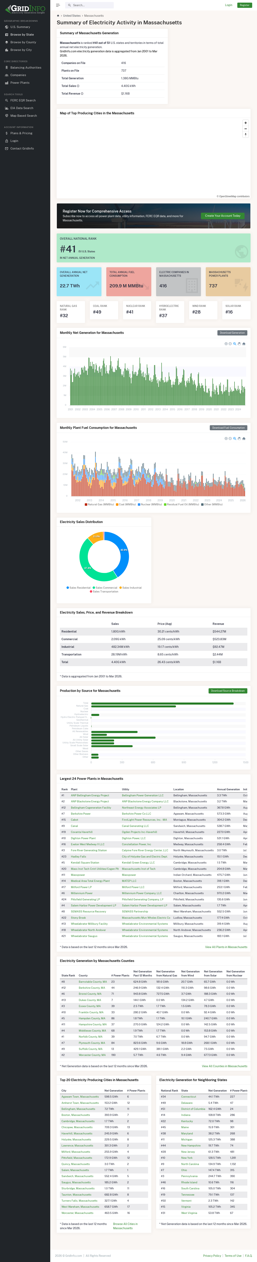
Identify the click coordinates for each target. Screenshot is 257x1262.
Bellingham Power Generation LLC (143, 795)
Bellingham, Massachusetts (78, 1108)
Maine (185, 1127)
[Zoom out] (246, 129)
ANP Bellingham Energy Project (90, 795)
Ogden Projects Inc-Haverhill (139, 832)
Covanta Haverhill (82, 832)
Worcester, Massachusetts (77, 1213)
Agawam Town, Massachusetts (80, 1096)
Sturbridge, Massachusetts (78, 1188)
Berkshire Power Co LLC (136, 813)
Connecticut (188, 1096)
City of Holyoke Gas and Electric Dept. (145, 856)
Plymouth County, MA (92, 1042)
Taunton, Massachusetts (76, 1194)
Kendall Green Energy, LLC (138, 862)
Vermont (186, 1200)
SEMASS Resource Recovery (88, 911)
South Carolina (190, 1188)
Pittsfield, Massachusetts (76, 1157)
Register (245, 5)
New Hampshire (191, 1145)
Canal (74, 826)
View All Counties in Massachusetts (224, 1066)
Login (228, 5)
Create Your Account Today (222, 215)
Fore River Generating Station (89, 850)
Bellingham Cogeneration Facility (91, 807)
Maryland (187, 1133)
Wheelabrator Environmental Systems (145, 923)
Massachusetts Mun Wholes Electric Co (146, 917)
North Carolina (190, 1164)
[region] (25, 637)
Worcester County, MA (92, 1055)
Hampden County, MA (92, 1018)
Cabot (74, 819)
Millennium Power (82, 893)
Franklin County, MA (91, 1012)
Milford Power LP (81, 887)
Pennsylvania (189, 1176)
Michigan (186, 1139)
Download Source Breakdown (228, 690)
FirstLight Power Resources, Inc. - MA (144, 819)
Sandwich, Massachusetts (77, 1176)
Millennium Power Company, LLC (142, 893)
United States (72, 15)
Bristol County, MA (90, 993)
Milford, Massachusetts (75, 1151)
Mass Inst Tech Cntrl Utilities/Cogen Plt (95, 868)
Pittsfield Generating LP (85, 899)
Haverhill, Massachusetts (76, 1133)
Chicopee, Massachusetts (77, 1127)
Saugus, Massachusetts (76, 1182)
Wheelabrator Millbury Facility (89, 923)
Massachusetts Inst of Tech (139, 868)
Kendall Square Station (85, 862)
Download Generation (232, 332)
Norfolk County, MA (90, 1036)
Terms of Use (233, 1255)
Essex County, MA (90, 1006)
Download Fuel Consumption (228, 427)
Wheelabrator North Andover (88, 930)
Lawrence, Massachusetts (77, 1145)
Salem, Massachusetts (75, 1170)
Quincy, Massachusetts (75, 1164)
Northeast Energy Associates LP (141, 807)
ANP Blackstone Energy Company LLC (145, 801)
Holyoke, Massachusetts (76, 1139)
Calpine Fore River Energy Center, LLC (145, 850)
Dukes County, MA (90, 1000)
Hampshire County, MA (93, 1024)
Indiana (185, 1115)
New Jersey (188, 1151)
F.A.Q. (248, 1255)
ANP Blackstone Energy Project (90, 801)
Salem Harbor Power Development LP (93, 905)
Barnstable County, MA (93, 981)
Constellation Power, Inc (136, 844)
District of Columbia (193, 1108)
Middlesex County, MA (92, 1030)
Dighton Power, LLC (134, 838)
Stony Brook (78, 917)
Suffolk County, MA (90, 1048)
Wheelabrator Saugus (84, 936)
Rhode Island (189, 1182)
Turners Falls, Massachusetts (79, 1200)
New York (186, 1157)
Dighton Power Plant (83, 838)
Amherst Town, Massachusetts (80, 1102)
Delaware (186, 1102)
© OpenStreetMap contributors (233, 196)
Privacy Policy (212, 1255)
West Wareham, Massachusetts (80, 1206)
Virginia (185, 1206)
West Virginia (189, 1213)
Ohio (184, 1170)
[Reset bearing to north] (246, 134)
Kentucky (187, 1121)
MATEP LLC (129, 880)
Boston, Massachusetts (75, 1115)
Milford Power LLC (133, 887)
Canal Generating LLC (135, 826)
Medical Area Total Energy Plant (90, 880)
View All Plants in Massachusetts (226, 947)
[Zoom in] (246, 123)
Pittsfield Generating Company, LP (142, 899)
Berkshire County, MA (92, 987)
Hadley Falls (78, 856)
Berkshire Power (81, 813)
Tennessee (187, 1194)
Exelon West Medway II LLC (87, 844)
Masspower (78, 874)
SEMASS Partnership (135, 911)
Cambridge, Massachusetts (78, 1121)
